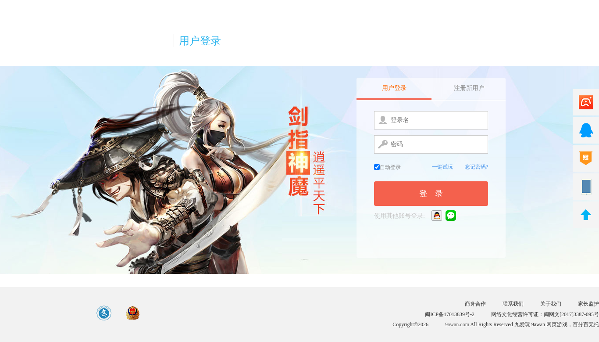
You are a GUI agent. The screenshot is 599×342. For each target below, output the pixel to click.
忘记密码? (476, 167)
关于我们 (550, 304)
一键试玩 (442, 167)
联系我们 (513, 304)
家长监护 (588, 304)
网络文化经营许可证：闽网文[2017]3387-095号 (545, 314)
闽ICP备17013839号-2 (449, 314)
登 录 (431, 193)
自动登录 (387, 167)
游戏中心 (42, 313)
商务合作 (475, 304)
